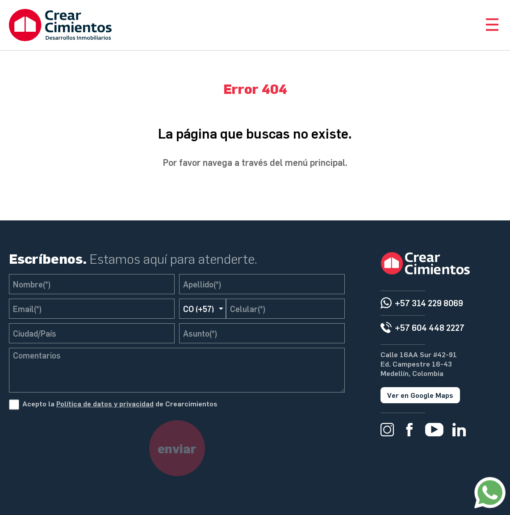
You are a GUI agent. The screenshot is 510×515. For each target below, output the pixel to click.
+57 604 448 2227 (429, 327)
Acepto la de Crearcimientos (119, 403)
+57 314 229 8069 (429, 303)
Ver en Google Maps (420, 395)
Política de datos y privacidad (105, 403)
